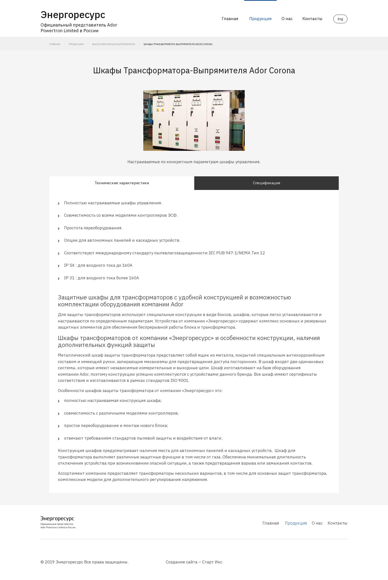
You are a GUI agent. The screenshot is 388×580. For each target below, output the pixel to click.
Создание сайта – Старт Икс (194, 562)
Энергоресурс (73, 14)
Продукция (260, 18)
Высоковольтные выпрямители (113, 44)
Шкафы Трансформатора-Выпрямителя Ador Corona (178, 44)
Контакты (312, 18)
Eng (340, 19)
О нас (287, 18)
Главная (230, 18)
